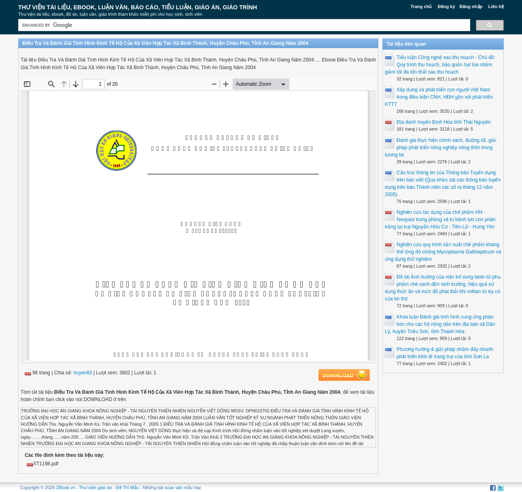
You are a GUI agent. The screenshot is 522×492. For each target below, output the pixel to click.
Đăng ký (446, 6)
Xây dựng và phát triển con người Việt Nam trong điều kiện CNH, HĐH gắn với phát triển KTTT (439, 97)
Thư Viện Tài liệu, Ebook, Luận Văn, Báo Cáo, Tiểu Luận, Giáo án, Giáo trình (137, 7)
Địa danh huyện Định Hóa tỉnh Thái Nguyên (444, 122)
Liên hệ (496, 6)
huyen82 (83, 373)
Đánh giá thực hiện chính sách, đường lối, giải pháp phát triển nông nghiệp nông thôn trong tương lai (440, 147)
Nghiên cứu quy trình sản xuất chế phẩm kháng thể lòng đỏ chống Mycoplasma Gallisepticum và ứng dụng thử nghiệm (443, 252)
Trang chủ (421, 6)
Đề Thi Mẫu (127, 487)
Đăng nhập (471, 6)
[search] (243, 25)
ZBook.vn (65, 487)
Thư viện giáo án (95, 487)
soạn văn (174, 487)
